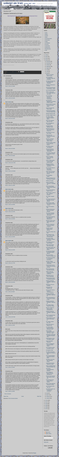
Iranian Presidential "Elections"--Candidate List (50, 183)
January (48, 398)
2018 (46, 54)
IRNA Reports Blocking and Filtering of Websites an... (50, 217)
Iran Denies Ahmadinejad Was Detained (50, 369)
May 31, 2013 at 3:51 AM (10, 98)
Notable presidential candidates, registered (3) (50, 294)
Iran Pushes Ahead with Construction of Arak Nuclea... (50, 153)
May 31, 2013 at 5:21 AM (10, 118)
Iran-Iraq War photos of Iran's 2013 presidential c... (50, 168)
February (48, 396)
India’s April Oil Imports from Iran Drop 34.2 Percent (50, 172)
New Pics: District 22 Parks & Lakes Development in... (50, 308)
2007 (46, 408)
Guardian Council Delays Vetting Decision (49, 229)
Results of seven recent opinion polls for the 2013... (50, 221)
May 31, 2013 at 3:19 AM (10, 86)
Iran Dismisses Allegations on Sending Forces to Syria (51, 101)
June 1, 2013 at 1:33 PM (10, 391)
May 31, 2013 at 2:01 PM (10, 211)
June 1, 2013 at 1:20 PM (10, 367)
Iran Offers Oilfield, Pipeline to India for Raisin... (50, 117)
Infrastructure (47, 47)
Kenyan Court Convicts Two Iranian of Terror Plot (50, 377)
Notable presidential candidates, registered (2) (50, 302)
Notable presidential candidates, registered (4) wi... (50, 281)
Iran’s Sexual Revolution (50, 90)
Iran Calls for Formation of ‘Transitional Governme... (50, 258)
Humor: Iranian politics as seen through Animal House (50, 161)
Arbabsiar (8, 73)
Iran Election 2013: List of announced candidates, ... (50, 390)
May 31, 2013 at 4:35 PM (10, 236)
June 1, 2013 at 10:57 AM (10, 316)
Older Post (39, 396)
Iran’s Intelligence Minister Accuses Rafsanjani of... (49, 373)
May (47, 73)
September (48, 66)
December (48, 61)
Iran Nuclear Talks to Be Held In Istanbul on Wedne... (50, 248)
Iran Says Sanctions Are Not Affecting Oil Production (50, 82)
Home (22, 396)
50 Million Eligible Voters (50, 115)
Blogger (34, 452)
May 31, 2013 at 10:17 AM (10, 162)
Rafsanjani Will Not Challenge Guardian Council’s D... (50, 165)
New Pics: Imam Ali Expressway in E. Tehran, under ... (49, 139)
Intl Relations (47, 42)
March (47, 394)
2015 (46, 56)
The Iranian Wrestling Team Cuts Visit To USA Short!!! (50, 214)
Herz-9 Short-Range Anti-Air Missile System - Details (51, 187)
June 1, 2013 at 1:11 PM (10, 325)
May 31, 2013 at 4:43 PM (10, 249)
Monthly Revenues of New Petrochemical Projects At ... (50, 129)
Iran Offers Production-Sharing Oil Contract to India (50, 352)
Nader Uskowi (8, 101)
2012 (46, 400)
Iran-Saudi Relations (13, 73)
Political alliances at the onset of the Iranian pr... (50, 318)
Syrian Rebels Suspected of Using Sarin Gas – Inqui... (50, 331)
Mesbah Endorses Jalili (50, 113)
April (47, 393)
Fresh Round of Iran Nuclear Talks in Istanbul (50, 380)
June (47, 71)
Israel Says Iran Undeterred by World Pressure (50, 136)
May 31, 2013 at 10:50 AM (10, 171)
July (47, 69)
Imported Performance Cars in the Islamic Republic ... (50, 210)
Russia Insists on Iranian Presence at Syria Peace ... (50, 105)
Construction (47, 45)
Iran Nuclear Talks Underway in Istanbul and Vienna (50, 239)
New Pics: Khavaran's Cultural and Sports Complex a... (50, 225)
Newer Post (6, 396)
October (48, 64)
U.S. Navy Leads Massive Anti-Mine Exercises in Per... (50, 328)
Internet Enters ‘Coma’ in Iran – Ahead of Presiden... (51, 193)
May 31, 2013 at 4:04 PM (10, 218)
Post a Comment (8, 393)
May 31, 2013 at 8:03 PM (10, 282)
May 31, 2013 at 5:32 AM (10, 148)
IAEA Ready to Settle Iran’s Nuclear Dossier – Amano (50, 203)
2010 (46, 403)
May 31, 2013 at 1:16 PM (10, 185)
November (48, 63)
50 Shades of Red (49, 350)
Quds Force (20, 73)
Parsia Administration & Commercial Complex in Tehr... (50, 298)
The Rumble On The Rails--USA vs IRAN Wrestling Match (50, 235)
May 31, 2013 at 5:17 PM (10, 263)
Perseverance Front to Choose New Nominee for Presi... (50, 266)
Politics (46, 41)
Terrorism (23, 73)
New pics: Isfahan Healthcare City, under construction (50, 262)
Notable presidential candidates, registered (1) (50, 312)
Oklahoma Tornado (49, 180)
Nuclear (46, 35)
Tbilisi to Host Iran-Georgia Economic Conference (50, 272)
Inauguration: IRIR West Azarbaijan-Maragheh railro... (50, 335)
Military (46, 34)
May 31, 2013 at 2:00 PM (10, 204)
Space (46, 37)
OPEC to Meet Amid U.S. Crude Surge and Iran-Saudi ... (50, 92)
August (47, 68)
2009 (46, 405)
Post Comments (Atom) (13, 398)
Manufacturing (47, 48)
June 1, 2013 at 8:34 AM (10, 291)
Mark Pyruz (48, 432)
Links (46, 50)
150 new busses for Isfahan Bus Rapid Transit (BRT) (50, 150)
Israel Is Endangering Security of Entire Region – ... (50, 344)
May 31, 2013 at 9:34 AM (10, 155)
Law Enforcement (48, 38)
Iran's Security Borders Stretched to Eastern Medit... (50, 356)
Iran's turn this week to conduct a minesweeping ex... (50, 291)
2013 (46, 59)
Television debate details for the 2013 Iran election (50, 143)
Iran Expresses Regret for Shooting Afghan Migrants (50, 252)
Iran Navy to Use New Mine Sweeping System (50, 360)
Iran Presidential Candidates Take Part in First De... (50, 78)
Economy (47, 44)
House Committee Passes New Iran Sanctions (49, 157)
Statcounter (46, 442)
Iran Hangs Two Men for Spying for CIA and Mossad (50, 200)
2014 (46, 58)
